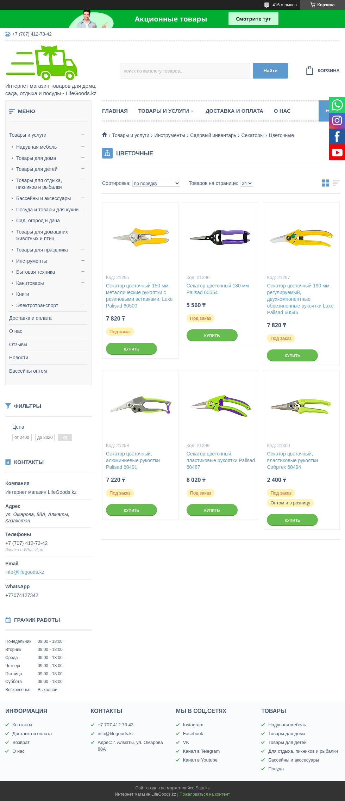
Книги (22, 294)
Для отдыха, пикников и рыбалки (303, 751)
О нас (15, 331)
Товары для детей (36, 169)
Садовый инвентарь (213, 135)
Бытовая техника (35, 272)
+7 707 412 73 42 (116, 724)
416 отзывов (284, 4)
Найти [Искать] (270, 70)
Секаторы (252, 135)
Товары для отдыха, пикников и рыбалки (39, 184)
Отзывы (18, 344)
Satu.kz (202, 788)
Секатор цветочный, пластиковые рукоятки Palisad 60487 (221, 460)
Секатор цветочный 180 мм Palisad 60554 (218, 289)
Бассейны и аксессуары (43, 198)
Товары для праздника (42, 250)
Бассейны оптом (28, 371)
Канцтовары (30, 283)
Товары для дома (36, 158)
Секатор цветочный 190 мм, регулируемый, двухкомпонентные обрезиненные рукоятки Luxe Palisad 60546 (300, 299)
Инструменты (31, 261)
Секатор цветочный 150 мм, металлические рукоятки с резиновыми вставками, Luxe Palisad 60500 (139, 296)
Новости (18, 357)
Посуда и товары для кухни (47, 209)
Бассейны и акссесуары (293, 760)
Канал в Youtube (200, 760)
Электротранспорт (37, 305)
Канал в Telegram (201, 751)
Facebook (193, 733)
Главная (115, 110)
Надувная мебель (36, 147)
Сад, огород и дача (38, 220)
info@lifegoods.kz (24, 572)
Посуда (276, 768)
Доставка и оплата (30, 318)
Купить (131, 349)
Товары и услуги (27, 135)
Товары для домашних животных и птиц (42, 235)
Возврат (21, 742)
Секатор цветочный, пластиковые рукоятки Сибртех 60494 (292, 460)
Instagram (193, 724)
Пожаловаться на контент (205, 794)
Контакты (22, 724)
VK (186, 742)
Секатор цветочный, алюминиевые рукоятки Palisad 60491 (133, 460)
